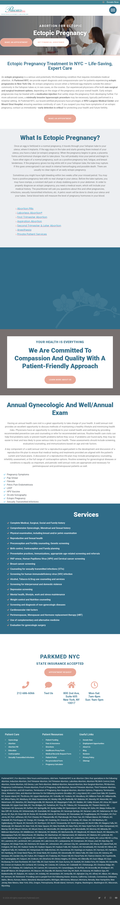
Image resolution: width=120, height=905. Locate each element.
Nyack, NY (21, 823)
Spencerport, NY (73, 808)
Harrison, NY (102, 850)
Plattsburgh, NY (65, 817)
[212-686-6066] (25, 684)
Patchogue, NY (19, 820)
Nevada (91, 880)
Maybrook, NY (83, 832)
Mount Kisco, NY (39, 829)
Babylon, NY (22, 874)
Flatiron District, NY (96, 856)
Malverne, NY (83, 835)
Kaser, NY (44, 844)
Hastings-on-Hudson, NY (85, 850)
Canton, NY (42, 868)
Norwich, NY (31, 823)
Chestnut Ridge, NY (105, 865)
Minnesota (65, 880)
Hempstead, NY (37, 850)
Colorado (92, 877)
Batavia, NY (88, 871)
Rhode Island (59, 883)
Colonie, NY (53, 865)
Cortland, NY (30, 865)
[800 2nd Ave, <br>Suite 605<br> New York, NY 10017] (71, 684)
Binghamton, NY (26, 871)
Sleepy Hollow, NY (107, 808)
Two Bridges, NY (38, 805)
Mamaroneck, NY (69, 835)
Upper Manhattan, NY (43, 796)
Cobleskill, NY (75, 865)
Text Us (48, 693)
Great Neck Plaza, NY (26, 853)
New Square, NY (45, 826)
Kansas (17, 880)
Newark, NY (20, 826)
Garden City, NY (20, 856)
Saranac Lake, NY (91, 811)
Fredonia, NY (54, 856)
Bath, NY (78, 871)
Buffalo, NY (83, 868)
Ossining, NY (54, 820)
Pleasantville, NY (50, 817)
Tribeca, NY (72, 805)
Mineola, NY (106, 829)
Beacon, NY (39, 871)
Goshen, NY (56, 853)
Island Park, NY (110, 844)
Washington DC (100, 883)
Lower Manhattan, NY (11, 838)
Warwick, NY (51, 802)
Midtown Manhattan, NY (12, 832)
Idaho (4, 880)
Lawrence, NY (11, 841)
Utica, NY (107, 802)
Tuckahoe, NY (52, 805)
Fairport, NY (25, 859)
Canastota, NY (54, 868)
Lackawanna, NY (66, 841)
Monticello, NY (53, 829)
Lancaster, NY (37, 841)
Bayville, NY (50, 871)
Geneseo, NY (6, 856)
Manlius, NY (42, 835)
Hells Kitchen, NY (51, 850)
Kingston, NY (7, 844)
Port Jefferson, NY (19, 817)
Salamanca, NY (106, 811)
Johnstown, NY (55, 844)
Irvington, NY (7, 847)
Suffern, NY (32, 808)
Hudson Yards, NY (29, 847)
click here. (54, 778)
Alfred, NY (96, 874)
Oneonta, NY (65, 820)
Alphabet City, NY (84, 874)
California (82, 877)
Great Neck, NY (43, 853)
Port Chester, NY (35, 817)
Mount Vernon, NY (23, 829)
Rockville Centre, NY (47, 814)
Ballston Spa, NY (101, 871)
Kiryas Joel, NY (94, 841)
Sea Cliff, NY (6, 811)
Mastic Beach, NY (98, 832)
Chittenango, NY (89, 865)
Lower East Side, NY (99, 793)
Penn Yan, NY (78, 817)
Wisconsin (112, 883)
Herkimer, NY (23, 850)
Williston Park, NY (96, 796)
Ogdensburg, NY (8, 823)
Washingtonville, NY (36, 802)
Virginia (78, 883)
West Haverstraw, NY (41, 799)
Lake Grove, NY (51, 841)
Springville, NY (44, 808)
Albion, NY (106, 874)
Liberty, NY (93, 838)
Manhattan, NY (54, 835)
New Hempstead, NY (109, 826)
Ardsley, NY (44, 874)
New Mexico (13, 883)
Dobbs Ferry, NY (92, 862)
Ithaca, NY (98, 844)
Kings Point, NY (20, 844)
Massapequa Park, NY (11, 835)
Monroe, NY (95, 829)
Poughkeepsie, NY (92, 814)
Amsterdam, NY (56, 874)
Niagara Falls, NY (109, 823)
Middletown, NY (30, 832)
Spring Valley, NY (58, 808)
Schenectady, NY (29, 811)
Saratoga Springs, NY (73, 811)
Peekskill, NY (6, 820)
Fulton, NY (32, 856)
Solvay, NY (85, 808)
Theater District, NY (100, 805)
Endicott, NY (36, 859)
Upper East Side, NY (22, 805)
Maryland (32, 880)
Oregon (37, 883)
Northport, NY (44, 823)
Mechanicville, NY (68, 832)
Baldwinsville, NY (8, 874)
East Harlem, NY (51, 862)
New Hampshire (103, 880)
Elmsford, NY (48, 859)
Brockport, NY (107, 868)
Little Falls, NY (67, 838)
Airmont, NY (10, 877)
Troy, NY (62, 805)
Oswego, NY (42, 820)
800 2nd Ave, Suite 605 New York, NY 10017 (71, 698)
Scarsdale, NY (44, 811)
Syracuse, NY (20, 808)
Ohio (31, 883)
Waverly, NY (94, 799)
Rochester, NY (63, 814)
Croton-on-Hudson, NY (14, 865)
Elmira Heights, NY (63, 859)
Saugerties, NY (57, 811)
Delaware (112, 877)
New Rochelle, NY (60, 826)
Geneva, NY (107, 853)
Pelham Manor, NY (93, 817)
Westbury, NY (25, 799)
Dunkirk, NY (79, 862)
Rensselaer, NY (76, 814)
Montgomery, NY (67, 829)
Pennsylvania (47, 883)
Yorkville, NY (58, 796)
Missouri (74, 880)
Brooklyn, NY (69, 793)
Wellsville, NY (71, 799)
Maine (24, 880)
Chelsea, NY (17, 868)
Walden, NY (81, 802)
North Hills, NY (95, 823)
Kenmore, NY (33, 844)
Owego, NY (31, 820)
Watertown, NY (8, 802)
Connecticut (102, 877)
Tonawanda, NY (84, 805)
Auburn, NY (33, 874)
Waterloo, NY (21, 802)
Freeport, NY (42, 856)
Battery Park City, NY (65, 871)
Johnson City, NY (70, 844)
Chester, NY (6, 868)
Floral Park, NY (80, 856)
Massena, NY (112, 832)
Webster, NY (83, 799)
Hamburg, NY (10, 853)
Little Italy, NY (54, 838)
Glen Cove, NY (95, 853)
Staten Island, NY (12, 796)
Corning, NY (42, 865)
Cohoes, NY (64, 865)
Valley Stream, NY (94, 802)
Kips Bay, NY (107, 841)
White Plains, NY (12, 799)
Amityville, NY (70, 874)
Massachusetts (44, 880)
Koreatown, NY (80, 841)
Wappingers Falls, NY (66, 802)
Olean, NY (87, 820)
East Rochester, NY (23, 862)
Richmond (20, 877)
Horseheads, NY (90, 847)
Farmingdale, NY (12, 859)
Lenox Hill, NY (105, 838)
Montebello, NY (82, 829)
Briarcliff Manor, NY (9, 871)
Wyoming (5, 886)
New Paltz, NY (75, 826)
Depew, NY (103, 862)
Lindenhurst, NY (81, 838)
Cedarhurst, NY (30, 868)
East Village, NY (99, 859)
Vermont (70, 883)
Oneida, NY (77, 820)
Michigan (55, 880)
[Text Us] (48, 684)
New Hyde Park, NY (90, 826)
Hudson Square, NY (46, 847)
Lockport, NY (41, 838)
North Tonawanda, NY (60, 823)
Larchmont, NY (24, 841)
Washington (87, 883)
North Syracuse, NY (79, 823)
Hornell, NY (102, 847)
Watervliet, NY (106, 799)
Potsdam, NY (106, 814)
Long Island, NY (83, 793)
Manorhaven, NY (29, 835)
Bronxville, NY (94, 868)
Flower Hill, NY (67, 856)
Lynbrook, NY (106, 835)
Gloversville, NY (68, 853)
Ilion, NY (17, 847)
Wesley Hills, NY (58, 799)
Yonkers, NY (70, 796)
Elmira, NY (76, 859)
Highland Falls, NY (9, 850)
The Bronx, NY (26, 796)
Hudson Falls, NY (63, 847)
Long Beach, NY (28, 838)
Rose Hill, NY (23, 814)
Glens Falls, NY (82, 853)
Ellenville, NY (86, 859)
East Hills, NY (37, 862)
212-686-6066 (25, 693)
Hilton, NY (112, 847)
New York (24, 883)
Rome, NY (34, 814)
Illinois (10, 880)
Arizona (74, 877)
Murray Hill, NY (7, 829)
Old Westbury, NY (99, 820)
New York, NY (31, 826)
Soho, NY (95, 808)
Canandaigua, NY (69, 868)
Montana (83, 880)
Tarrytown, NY (7, 808)
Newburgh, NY (7, 826)
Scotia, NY (17, 811)
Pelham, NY (107, 817)
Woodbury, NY (82, 796)
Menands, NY (44, 832)
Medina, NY (55, 832)
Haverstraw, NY (66, 850)
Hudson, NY (76, 847)
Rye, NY (14, 814)
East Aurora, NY (66, 862)
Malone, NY (95, 835)
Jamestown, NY (86, 844)
